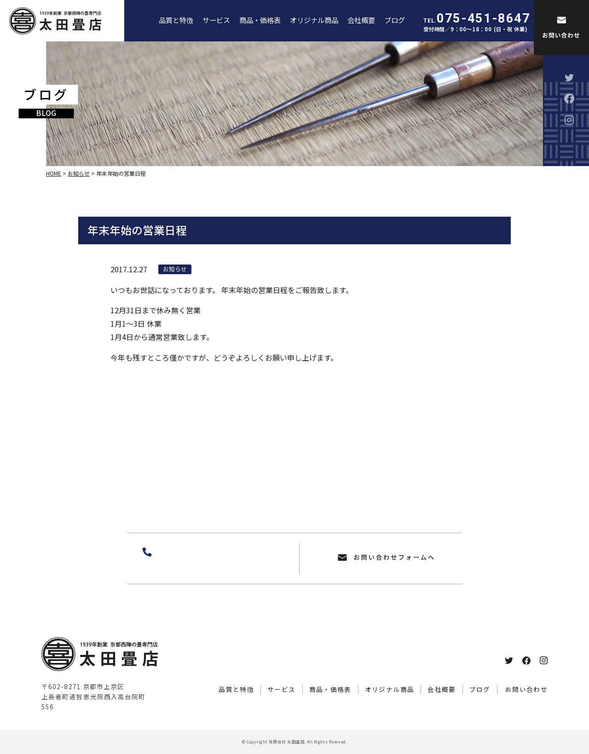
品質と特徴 (176, 20)
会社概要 (361, 20)
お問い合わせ (526, 689)
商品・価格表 (260, 20)
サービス (216, 20)
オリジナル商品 (314, 20)
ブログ (394, 20)
